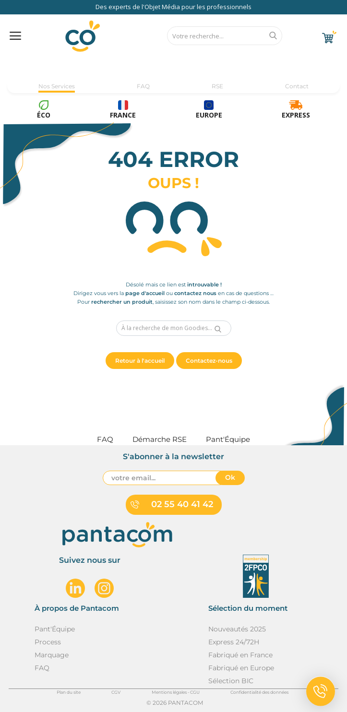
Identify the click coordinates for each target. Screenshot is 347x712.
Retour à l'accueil (140, 360)
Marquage (52, 655)
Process (48, 642)
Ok (230, 477)
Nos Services (56, 86)
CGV (115, 692)
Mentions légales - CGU (176, 692)
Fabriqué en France (240, 655)
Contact (297, 86)
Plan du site (69, 692)
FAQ (143, 86)
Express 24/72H (233, 642)
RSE (217, 86)
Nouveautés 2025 (237, 629)
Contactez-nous (209, 360)
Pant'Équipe (55, 629)
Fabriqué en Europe (241, 668)
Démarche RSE (159, 439)
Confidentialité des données (259, 692)
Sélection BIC (230, 680)
